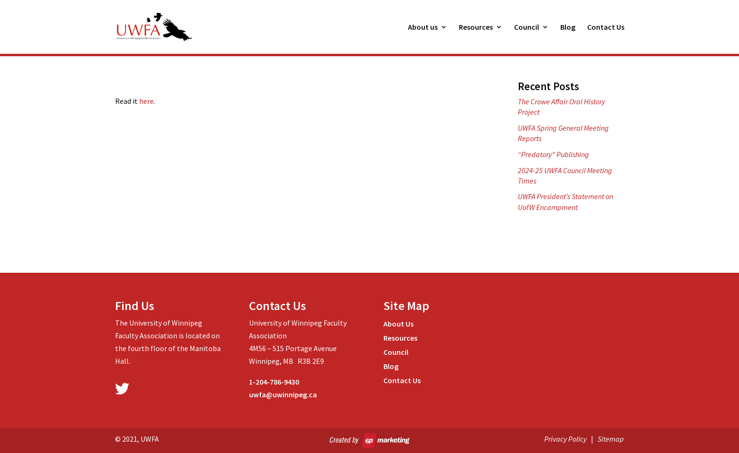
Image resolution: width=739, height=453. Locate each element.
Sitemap (611, 439)
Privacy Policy (565, 439)
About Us (398, 324)
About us (423, 28)
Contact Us (605, 28)
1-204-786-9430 (274, 381)
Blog (567, 28)
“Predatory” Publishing (553, 154)
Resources (476, 28)
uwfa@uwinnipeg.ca (283, 394)
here (146, 101)
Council (526, 28)
